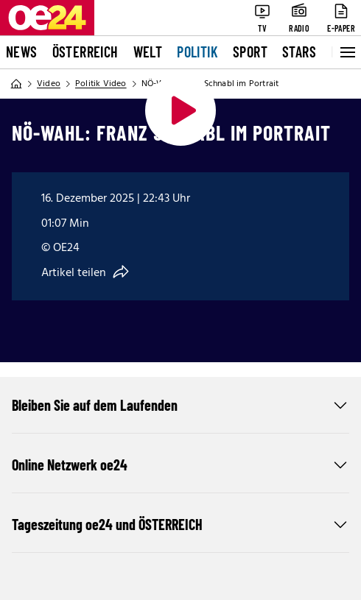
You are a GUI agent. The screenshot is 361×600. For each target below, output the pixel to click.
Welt (148, 51)
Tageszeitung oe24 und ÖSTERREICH (180, 524)
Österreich (85, 51)
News (22, 51)
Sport (250, 51)
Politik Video (101, 84)
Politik (197, 51)
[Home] (16, 84)
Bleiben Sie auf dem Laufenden (180, 405)
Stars (299, 51)
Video (48, 84)
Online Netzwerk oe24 (180, 464)
